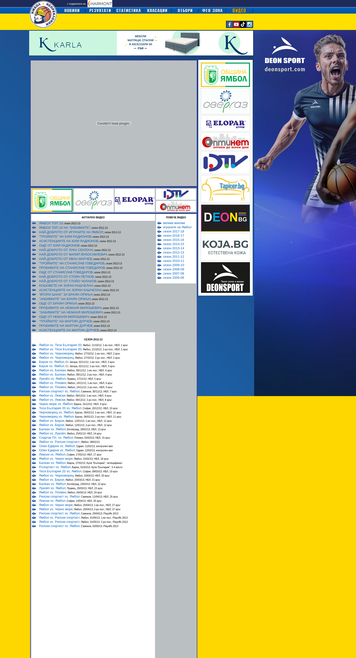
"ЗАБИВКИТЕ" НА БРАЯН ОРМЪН (64, 299)
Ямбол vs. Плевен (52, 383)
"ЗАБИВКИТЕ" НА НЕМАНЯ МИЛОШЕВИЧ (71, 312)
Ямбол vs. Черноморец (56, 353)
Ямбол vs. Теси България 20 (60, 345)
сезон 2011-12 (173, 256)
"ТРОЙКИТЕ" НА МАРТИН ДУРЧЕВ (65, 321)
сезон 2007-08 (173, 273)
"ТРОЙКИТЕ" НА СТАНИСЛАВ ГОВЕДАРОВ (72, 263)
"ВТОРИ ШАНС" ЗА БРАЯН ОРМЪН (65, 294)
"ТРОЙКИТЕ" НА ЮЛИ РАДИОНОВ (65, 236)
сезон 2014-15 (173, 244)
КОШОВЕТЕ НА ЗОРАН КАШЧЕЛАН (66, 285)
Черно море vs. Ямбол (56, 404)
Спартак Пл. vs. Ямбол (56, 437)
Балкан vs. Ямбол (52, 429)
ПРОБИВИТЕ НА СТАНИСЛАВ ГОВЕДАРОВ (72, 268)
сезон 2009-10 (173, 265)
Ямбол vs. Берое (51, 421)
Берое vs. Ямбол (51, 362)
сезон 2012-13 (173, 252)
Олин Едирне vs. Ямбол (57, 446)
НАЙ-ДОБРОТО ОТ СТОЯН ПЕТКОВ (66, 276)
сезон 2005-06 (173, 277)
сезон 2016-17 (173, 235)
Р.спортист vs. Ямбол (54, 467)
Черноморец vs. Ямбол (56, 412)
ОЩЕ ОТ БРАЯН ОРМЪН (58, 303)
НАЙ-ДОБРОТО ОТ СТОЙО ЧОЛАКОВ (67, 281)
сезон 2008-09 (173, 269)
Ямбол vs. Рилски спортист (59, 442)
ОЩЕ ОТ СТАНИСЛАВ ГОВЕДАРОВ (66, 272)
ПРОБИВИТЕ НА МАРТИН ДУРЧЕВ (65, 326)
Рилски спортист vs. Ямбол (59, 391)
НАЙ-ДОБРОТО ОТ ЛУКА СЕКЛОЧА (66, 250)
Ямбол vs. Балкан (52, 370)
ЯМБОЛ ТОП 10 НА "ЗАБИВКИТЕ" (64, 227)
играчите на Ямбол (177, 227)
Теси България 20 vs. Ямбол (60, 408)
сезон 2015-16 (173, 240)
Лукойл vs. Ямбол (52, 378)
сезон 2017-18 (173, 231)
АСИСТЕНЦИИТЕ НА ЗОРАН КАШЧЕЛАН (70, 290)
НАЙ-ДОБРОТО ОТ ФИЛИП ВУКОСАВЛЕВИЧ (73, 254)
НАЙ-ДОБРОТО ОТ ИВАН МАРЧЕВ (65, 259)
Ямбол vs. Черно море (56, 458)
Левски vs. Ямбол (52, 454)
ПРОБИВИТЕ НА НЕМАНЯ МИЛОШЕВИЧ (70, 308)
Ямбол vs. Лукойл (52, 433)
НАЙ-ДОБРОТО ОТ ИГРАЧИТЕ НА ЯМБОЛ (71, 232)
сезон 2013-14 (173, 248)
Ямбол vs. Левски (52, 395)
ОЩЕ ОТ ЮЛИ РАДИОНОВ (59, 245)
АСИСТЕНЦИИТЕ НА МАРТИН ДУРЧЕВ (69, 330)
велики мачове (174, 223)
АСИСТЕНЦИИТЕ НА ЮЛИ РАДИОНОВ (68, 241)
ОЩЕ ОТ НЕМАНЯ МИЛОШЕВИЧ (64, 317)
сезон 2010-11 (173, 261)
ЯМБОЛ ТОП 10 (51, 223)
